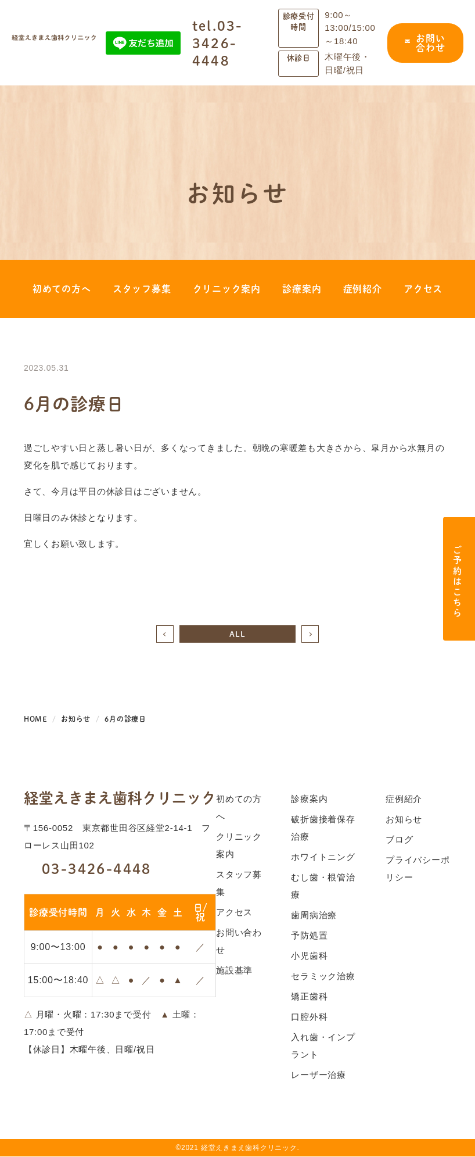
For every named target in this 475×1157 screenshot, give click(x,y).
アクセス (423, 289)
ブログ (399, 840)
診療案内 (301, 289)
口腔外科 (309, 1017)
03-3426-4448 (88, 869)
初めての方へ (62, 289)
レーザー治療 (318, 1075)
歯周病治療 (314, 915)
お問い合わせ (425, 42)
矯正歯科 (309, 997)
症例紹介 (362, 289)
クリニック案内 (227, 289)
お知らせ (404, 820)
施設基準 (234, 971)
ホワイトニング (323, 857)
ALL (237, 634)
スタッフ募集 (142, 289)
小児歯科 (309, 956)
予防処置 (309, 936)
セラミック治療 (323, 977)
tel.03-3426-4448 (217, 43)
